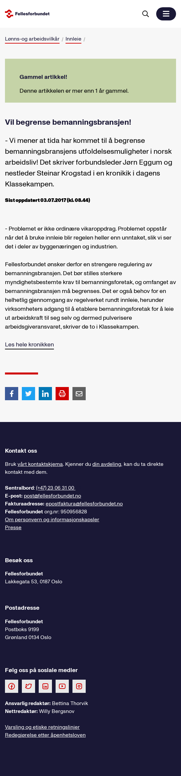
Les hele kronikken (29, 344)
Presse (13, 527)
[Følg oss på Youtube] (62, 686)
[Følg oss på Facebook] (11, 686)
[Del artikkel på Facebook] (11, 393)
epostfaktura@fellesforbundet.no (84, 503)
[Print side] (62, 393)
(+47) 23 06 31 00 (55, 488)
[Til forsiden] (70, 14)
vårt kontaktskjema (40, 464)
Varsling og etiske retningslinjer (42, 727)
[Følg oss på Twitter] (28, 686)
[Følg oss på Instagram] (79, 686)
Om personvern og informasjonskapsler (52, 519)
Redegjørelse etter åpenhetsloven (45, 735)
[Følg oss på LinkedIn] (45, 686)
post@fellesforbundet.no (52, 496)
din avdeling (106, 464)
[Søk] (146, 13)
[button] (166, 13)
